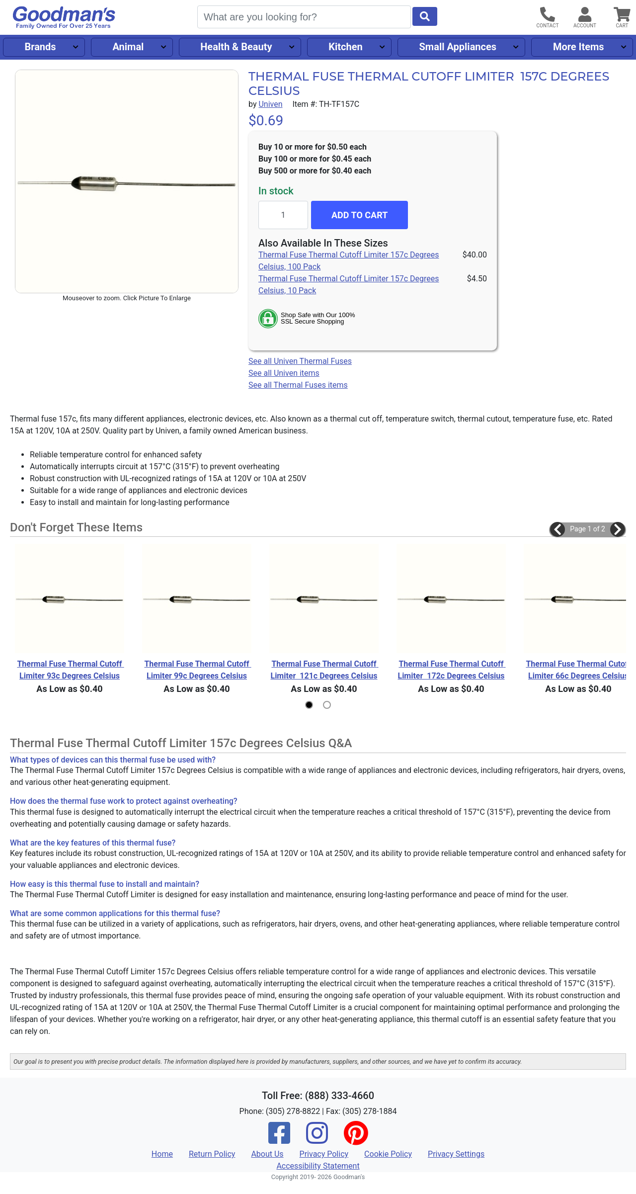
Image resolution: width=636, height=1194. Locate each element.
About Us (267, 1154)
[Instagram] (317, 1139)
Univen (270, 104)
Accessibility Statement (317, 1166)
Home (162, 1154)
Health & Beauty (236, 47)
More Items (578, 47)
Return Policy (212, 1154)
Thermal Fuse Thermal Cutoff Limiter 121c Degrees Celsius (324, 670)
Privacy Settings (456, 1154)
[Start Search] (424, 16)
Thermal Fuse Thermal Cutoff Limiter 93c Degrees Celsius (70, 670)
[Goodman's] (64, 17)
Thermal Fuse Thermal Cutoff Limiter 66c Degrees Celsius (579, 670)
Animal (128, 47)
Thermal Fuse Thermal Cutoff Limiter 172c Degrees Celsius (451, 670)
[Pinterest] (356, 1139)
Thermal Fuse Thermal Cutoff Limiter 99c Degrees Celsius (197, 670)
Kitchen (345, 47)
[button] (557, 529)
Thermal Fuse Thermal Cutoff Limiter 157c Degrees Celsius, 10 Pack (348, 284)
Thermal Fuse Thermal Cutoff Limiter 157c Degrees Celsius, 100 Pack (348, 260)
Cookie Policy (388, 1154)
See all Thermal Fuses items (298, 385)
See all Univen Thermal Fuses (300, 361)
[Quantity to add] (283, 215)
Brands (40, 47)
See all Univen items (283, 373)
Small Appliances (458, 47)
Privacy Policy (324, 1154)
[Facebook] (279, 1139)
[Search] (304, 16)
